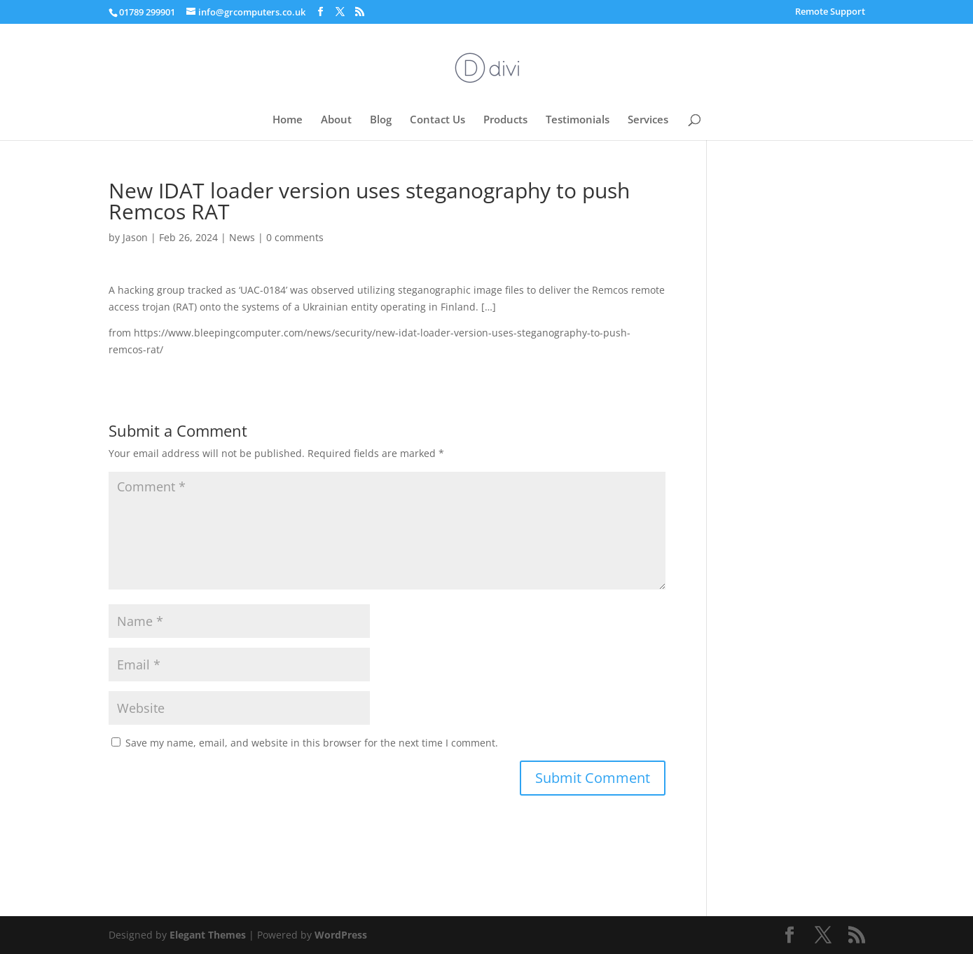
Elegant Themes (208, 934)
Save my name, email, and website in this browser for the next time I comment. (311, 742)
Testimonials (577, 120)
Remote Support (830, 12)
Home (287, 120)
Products (505, 120)
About (336, 120)
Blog (381, 120)
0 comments (295, 237)
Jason (135, 237)
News (242, 237)
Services (648, 120)
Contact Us (437, 120)
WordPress (341, 934)
